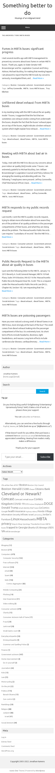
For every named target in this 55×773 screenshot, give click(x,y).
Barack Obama (9, 694)
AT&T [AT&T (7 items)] (16, 485)
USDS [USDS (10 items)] (51, 527)
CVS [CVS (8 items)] (27, 504)
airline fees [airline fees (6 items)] (9, 485)
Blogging (4, 545)
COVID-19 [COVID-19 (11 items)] (19, 503)
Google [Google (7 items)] (4, 511)
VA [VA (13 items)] (3, 531)
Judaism (6, 713)
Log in (3, 737)
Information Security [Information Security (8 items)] (10, 514)
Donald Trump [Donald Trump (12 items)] (9, 507)
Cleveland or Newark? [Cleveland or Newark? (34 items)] (21, 493)
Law (3, 677)
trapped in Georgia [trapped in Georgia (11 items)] (16, 527)
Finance (4, 650)
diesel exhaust (13, 139)
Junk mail (7, 626)
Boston (14, 85)
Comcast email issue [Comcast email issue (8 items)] (24, 499)
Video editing (8, 604)
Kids (3, 673)
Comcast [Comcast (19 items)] (7, 499)
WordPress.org (7, 751)
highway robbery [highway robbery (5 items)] (31, 511)
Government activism (42, 85)
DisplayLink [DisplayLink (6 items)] (39, 504)
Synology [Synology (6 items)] (26, 524)
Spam (7, 575)
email (7, 571)
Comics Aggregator (14, 584)
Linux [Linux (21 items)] (15, 519)
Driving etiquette (10, 640)
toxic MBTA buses (37, 88)
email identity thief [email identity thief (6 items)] (26, 508)
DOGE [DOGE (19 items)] (48, 503)
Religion (4, 709)
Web (7, 580)
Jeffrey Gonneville (14, 88)
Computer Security (10, 558)
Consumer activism (25, 85)
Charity (6, 613)
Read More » (38, 78)
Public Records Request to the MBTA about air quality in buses (25, 263)
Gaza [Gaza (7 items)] (36, 508)
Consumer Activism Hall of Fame (16, 617)
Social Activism (8, 247)
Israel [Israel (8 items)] (31, 514)
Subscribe (45, 457)
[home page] (8, 377)
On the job (5, 686)
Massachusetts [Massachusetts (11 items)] (28, 519)
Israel (7, 716)
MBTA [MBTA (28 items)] (41, 519)
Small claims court (10, 631)
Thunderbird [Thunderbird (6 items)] (35, 524)
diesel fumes (25, 139)
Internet (6, 567)
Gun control (8, 699)
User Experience (9, 599)
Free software (9, 563)
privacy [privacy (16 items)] (6, 523)
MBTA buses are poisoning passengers (26, 315)
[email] (16, 377)
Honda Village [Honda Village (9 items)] (45, 511)
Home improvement (9, 659)
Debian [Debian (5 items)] (31, 504)
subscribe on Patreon (31, 417)
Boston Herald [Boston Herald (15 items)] (11, 488)
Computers (6, 554)
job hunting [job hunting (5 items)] (38, 515)
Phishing (6, 594)
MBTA (25, 88)
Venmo (13, 426)
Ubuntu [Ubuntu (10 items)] (31, 527)
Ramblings (5, 704)
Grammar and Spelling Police (14, 644)
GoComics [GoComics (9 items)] (44, 507)
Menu (27, 27)
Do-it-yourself (9, 663)
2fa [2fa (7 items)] (2, 485)
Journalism (5, 668)
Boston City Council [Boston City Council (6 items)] (36, 485)
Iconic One (14, 771)
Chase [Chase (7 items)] (32, 489)
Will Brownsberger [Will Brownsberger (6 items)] (12, 531)
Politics (4, 691)
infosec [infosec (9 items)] (24, 514)
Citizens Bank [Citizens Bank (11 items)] (42, 489)
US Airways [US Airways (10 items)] (41, 527)
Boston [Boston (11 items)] (23, 484)
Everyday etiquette (9, 636)
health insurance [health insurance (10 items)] (16, 511)
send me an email (27, 436)
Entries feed (6, 742)
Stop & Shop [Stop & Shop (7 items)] (17, 524)
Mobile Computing (10, 590)
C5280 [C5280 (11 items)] (25, 489)
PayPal (6, 426)
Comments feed (7, 746)
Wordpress (40, 771)
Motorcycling (6, 682)
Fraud (5, 622)
